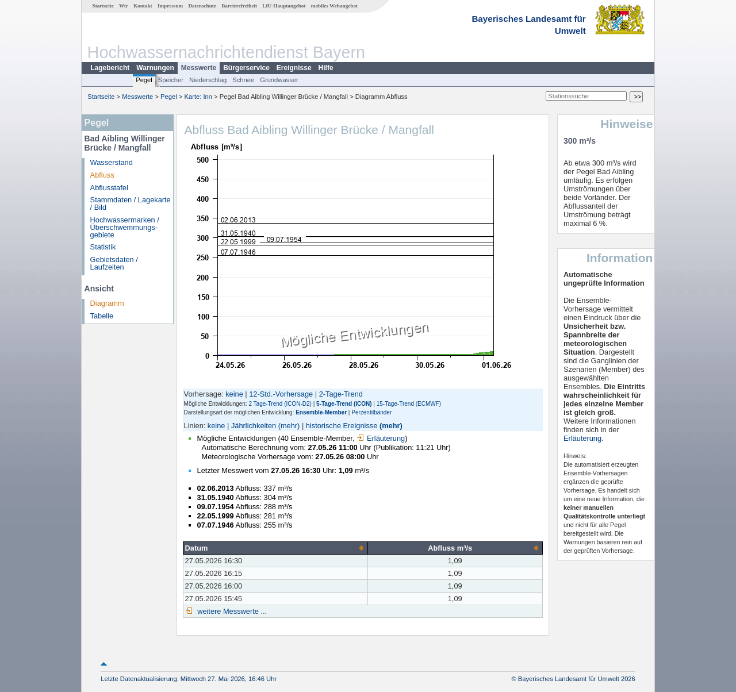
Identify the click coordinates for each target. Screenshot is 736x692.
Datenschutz (202, 6)
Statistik (103, 247)
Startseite (103, 6)
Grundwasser (279, 79)
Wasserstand (111, 162)
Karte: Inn (199, 96)
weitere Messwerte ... (231, 611)
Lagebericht (109, 68)
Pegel (144, 79)
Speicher (170, 79)
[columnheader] (275, 547)
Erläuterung (380, 438)
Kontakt (142, 6)
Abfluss (102, 175)
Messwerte (198, 68)
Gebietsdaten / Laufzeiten (114, 263)
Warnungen (155, 68)
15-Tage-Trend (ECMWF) (409, 404)
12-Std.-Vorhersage (281, 394)
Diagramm (107, 303)
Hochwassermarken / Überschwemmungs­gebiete (124, 227)
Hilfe (326, 68)
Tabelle (102, 316)
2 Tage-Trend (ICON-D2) (279, 404)
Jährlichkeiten (253, 425)
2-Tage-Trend (341, 394)
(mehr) (289, 425)
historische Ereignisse (341, 425)
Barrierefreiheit (239, 6)
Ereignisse (294, 68)
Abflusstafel (109, 187)
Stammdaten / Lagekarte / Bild (130, 203)
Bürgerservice (246, 68)
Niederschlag (208, 79)
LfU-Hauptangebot (283, 6)
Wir (123, 6)
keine (234, 394)
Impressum (170, 6)
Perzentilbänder (371, 412)
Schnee (243, 79)
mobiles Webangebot (334, 6)
